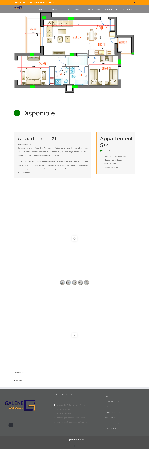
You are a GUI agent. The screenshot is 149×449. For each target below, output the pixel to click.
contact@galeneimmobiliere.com (43, 2)
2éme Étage (18, 380)
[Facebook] (10, 425)
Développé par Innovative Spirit (74, 440)
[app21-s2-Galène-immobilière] (74, 59)
